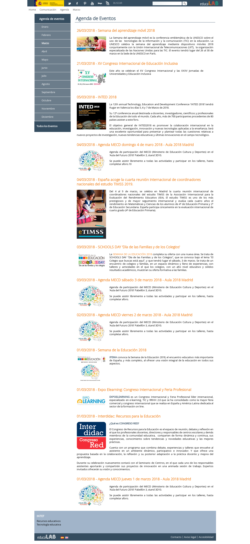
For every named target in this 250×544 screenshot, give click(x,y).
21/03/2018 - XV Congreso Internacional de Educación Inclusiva (127, 63)
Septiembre (48, 92)
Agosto (46, 84)
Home (32, 9)
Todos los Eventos (47, 126)
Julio (44, 76)
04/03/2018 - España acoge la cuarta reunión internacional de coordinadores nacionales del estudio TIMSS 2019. (139, 181)
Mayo (45, 59)
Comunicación (48, 9)
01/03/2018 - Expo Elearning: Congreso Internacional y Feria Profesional (134, 389)
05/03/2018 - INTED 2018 (96, 97)
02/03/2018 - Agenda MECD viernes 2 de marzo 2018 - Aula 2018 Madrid (134, 315)
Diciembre (47, 116)
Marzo (76, 9)
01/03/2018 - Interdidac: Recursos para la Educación (119, 416)
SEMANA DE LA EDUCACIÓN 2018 (132, 254)
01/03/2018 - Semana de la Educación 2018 (111, 350)
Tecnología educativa (49, 524)
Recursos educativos (49, 521)
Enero (45, 26)
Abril (44, 51)
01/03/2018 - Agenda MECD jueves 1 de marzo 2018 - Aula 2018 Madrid (134, 479)
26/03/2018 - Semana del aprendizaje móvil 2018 (116, 30)
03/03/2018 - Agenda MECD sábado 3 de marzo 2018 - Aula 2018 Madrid (135, 280)
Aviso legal (190, 537)
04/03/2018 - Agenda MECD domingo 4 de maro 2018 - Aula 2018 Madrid (135, 144)
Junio (44, 67)
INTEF (40, 516)
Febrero (46, 35)
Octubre (46, 100)
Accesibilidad (206, 537)
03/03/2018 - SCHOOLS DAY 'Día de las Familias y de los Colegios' (128, 247)
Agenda (64, 9)
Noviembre (48, 108)
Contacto (176, 537)
